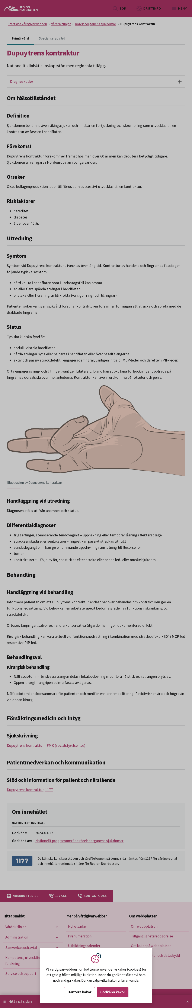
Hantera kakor (79, 992)
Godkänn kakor (112, 992)
